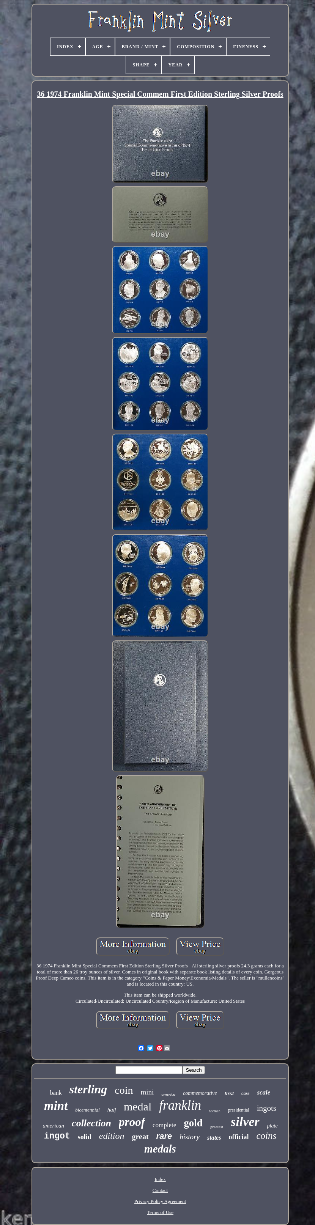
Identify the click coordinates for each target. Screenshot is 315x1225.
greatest (216, 1126)
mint (56, 1106)
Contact (160, 1190)
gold (193, 1123)
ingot (57, 1136)
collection (91, 1123)
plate (272, 1126)
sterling (88, 1089)
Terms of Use (160, 1212)
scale (263, 1092)
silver (245, 1122)
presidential (238, 1110)
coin (124, 1090)
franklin (180, 1105)
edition (111, 1136)
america (168, 1094)
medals (160, 1149)
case (245, 1093)
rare (164, 1136)
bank (56, 1093)
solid (84, 1137)
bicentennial (87, 1110)
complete (164, 1125)
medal (137, 1106)
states (214, 1137)
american (53, 1126)
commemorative (200, 1093)
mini (147, 1092)
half (111, 1110)
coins (266, 1136)
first (229, 1093)
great (140, 1136)
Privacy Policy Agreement (160, 1201)
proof (132, 1122)
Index (160, 1179)
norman (214, 1111)
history (190, 1137)
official (238, 1137)
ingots (266, 1108)
